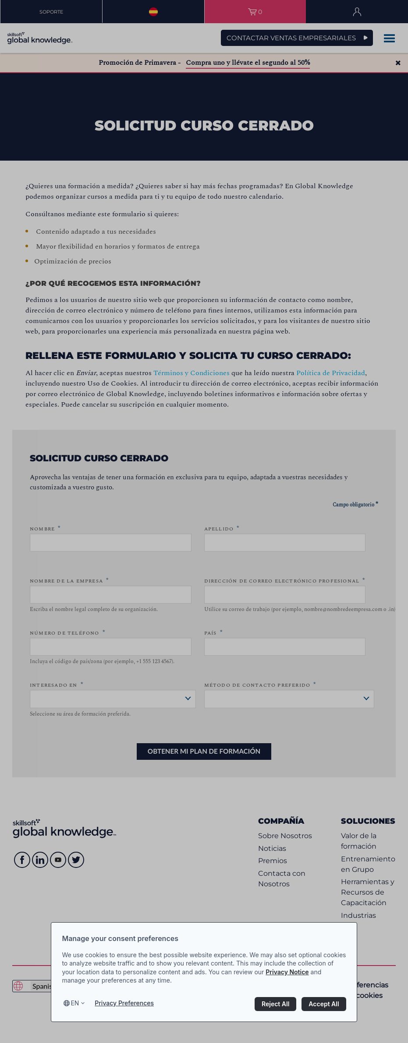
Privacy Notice (287, 972)
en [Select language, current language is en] (75, 1003)
